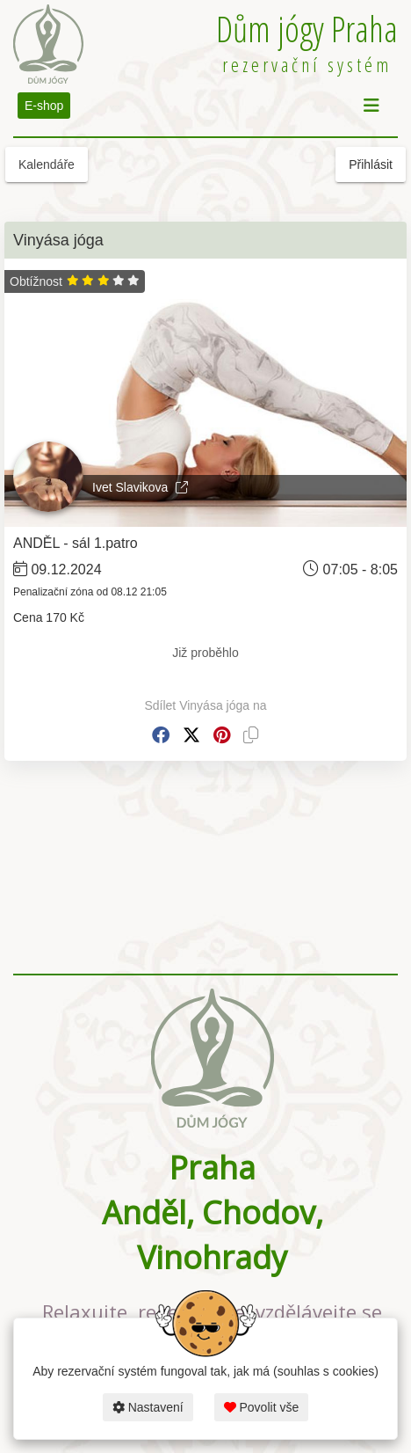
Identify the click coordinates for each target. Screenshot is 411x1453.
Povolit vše (261, 1407)
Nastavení (148, 1407)
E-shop (44, 106)
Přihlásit (371, 164)
